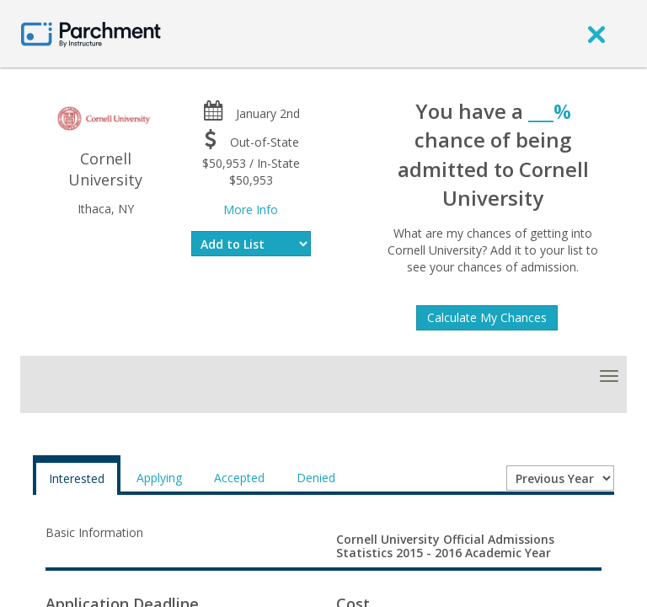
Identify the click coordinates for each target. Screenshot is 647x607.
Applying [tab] (159, 478)
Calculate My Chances (487, 317)
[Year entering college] (560, 478)
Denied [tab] (316, 478)
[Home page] (91, 33)
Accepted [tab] (239, 478)
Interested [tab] (76, 478)
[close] (596, 34)
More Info (250, 209)
